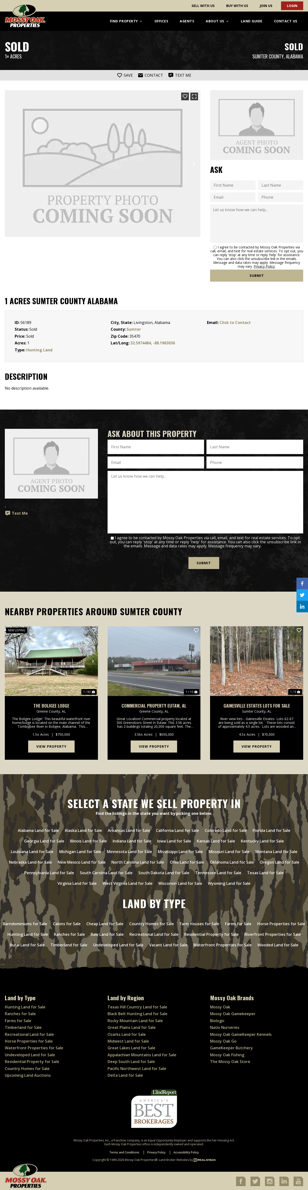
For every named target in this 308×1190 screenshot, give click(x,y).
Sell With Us (203, 5)
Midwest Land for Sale (128, 1040)
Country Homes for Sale (27, 1067)
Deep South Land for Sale (131, 1060)
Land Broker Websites (174, 1159)
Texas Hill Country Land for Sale (137, 1006)
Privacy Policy (264, 266)
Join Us (266, 5)
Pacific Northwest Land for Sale (137, 1067)
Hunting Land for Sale (25, 1006)
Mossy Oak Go (223, 1040)
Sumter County (268, 56)
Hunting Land (39, 350)
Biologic (217, 1019)
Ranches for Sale (20, 1013)
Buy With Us (237, 5)
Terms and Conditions (124, 1152)
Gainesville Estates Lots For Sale (257, 704)
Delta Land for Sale (125, 1074)
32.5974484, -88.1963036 (152, 343)
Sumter (134, 329)
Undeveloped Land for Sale (30, 1054)
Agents (187, 21)
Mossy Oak (220, 1006)
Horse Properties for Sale (29, 1040)
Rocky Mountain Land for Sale (135, 1019)
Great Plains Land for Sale (132, 1026)
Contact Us (285, 21)
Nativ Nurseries (224, 1026)
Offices (161, 21)
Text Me (16, 513)
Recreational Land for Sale (29, 1033)
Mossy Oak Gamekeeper (233, 1013)
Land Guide (252, 21)
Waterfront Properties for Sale (34, 1047)
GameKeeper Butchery (231, 1047)
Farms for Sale (18, 1019)
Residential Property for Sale (32, 1060)
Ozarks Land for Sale (127, 1033)
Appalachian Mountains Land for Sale (142, 1054)
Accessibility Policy (186, 1152)
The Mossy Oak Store (230, 1060)
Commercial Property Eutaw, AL (154, 704)
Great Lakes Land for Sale (131, 1047)
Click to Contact (235, 322)
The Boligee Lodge (51, 704)
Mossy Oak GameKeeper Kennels (241, 1033)
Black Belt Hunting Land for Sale (137, 1013)
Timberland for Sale (23, 1026)
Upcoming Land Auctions (28, 1074)
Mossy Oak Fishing (227, 1054)
